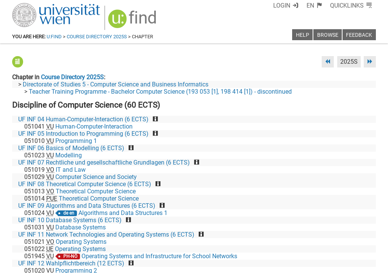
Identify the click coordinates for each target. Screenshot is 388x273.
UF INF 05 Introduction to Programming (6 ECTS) (83, 133)
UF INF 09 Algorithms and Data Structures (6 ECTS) (86, 205)
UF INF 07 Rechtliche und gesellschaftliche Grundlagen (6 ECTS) (104, 162)
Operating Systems (81, 241)
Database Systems (80, 227)
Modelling (68, 155)
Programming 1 (76, 140)
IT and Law (71, 169)
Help (302, 35)
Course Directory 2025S (97, 36)
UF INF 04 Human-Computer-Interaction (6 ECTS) (83, 119)
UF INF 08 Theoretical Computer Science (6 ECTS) (84, 184)
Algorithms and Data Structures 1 (122, 213)
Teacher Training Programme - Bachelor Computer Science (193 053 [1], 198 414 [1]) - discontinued (160, 91)
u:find (54, 36)
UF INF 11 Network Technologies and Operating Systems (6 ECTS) (106, 234)
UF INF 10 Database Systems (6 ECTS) (70, 220)
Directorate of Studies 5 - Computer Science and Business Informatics (115, 84)
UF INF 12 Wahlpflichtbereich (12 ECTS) (71, 263)
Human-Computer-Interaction (94, 126)
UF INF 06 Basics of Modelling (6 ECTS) (71, 148)
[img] (133, 21)
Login (281, 5)
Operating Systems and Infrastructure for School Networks (159, 256)
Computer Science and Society (96, 176)
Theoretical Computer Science (96, 191)
